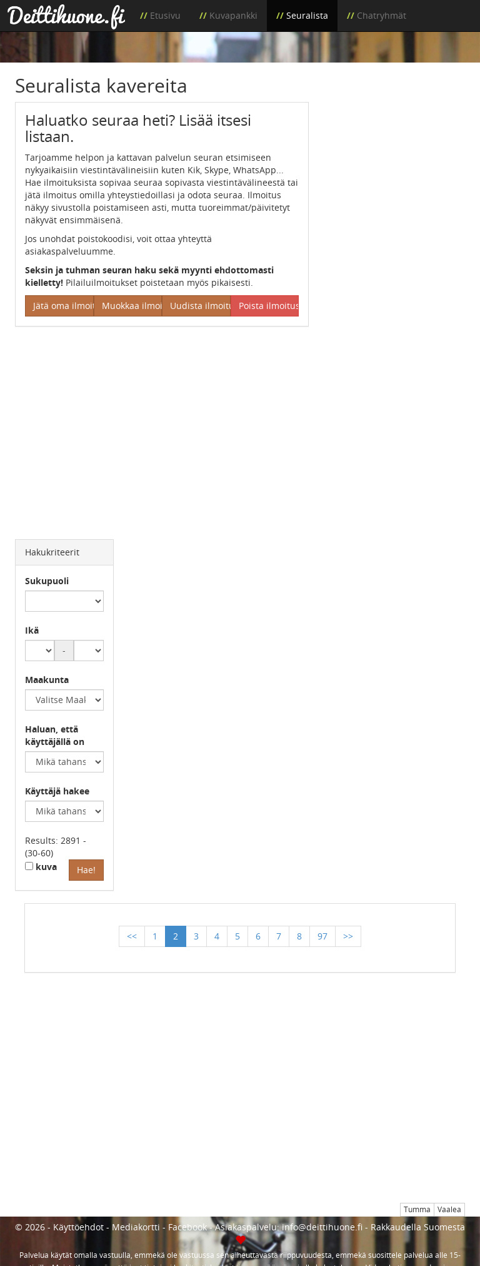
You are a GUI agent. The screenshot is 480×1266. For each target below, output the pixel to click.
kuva (41, 867)
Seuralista (307, 15)
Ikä (32, 630)
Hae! (86, 870)
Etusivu (165, 15)
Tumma (417, 1209)
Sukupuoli (47, 581)
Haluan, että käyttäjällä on (54, 735)
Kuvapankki (233, 15)
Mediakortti (136, 1227)
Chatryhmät (381, 15)
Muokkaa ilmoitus (132, 305)
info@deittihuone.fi (322, 1227)
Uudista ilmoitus (200, 305)
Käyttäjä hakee (57, 791)
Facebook (187, 1227)
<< (132, 936)
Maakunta (47, 680)
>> (348, 936)
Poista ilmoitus (269, 305)
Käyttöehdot (78, 1227)
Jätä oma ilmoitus (63, 305)
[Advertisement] (396, 164)
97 (323, 936)
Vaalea (449, 1209)
